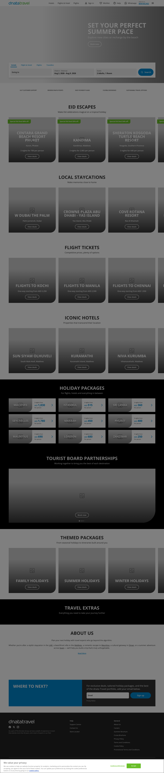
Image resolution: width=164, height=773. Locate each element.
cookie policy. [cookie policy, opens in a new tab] (34, 771)
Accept (133, 766)
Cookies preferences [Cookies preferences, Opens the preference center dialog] (117, 766)
